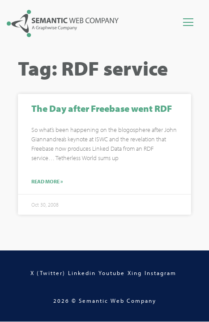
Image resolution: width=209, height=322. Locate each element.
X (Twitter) (47, 272)
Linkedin (82, 272)
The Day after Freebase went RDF (101, 109)
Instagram (160, 272)
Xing (135, 272)
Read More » (47, 183)
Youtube (111, 272)
